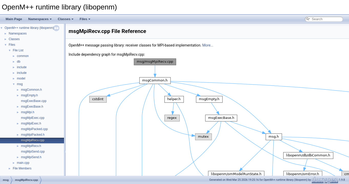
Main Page (14, 19)
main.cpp (23, 163)
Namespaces (40, 19)
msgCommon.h (31, 89)
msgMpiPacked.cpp (34, 129)
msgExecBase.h (32, 106)
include (22, 67)
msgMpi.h (27, 112)
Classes (65, 19)
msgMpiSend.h (31, 157)
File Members (22, 168)
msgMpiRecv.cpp (32, 140)
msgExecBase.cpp (33, 101)
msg (20, 84)
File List (18, 50)
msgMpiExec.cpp (32, 118)
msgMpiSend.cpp (33, 151)
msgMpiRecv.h (31, 146)
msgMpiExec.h (31, 123)
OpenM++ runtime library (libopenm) (29, 28)
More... (207, 45)
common (23, 56)
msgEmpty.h (29, 95)
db (18, 61)
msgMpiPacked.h (33, 134)
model (21, 78)
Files (85, 19)
